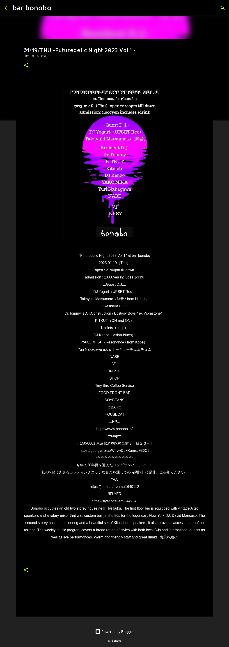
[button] (26, 66)
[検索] (57, 7)
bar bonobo (32, 8)
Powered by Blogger (114, 632)
